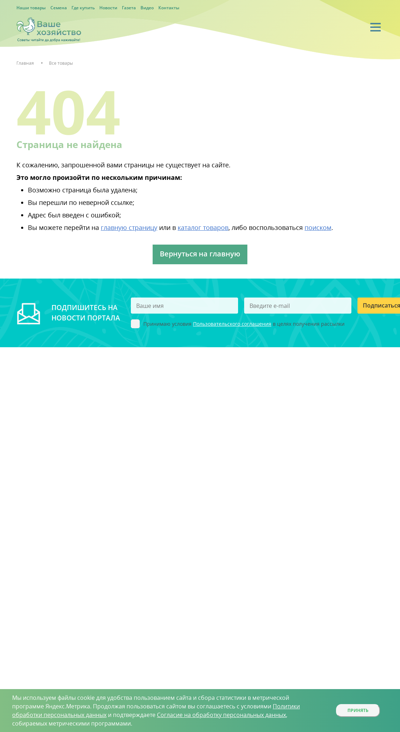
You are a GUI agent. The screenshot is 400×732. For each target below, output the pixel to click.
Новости (108, 8)
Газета (129, 8)
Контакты (168, 8)
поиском (318, 227)
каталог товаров (203, 227)
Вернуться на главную (200, 254)
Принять (358, 710)
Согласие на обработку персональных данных (221, 715)
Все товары (61, 63)
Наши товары (31, 8)
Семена (58, 8)
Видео (147, 8)
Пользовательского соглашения (232, 323)
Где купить (83, 8)
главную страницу (129, 227)
